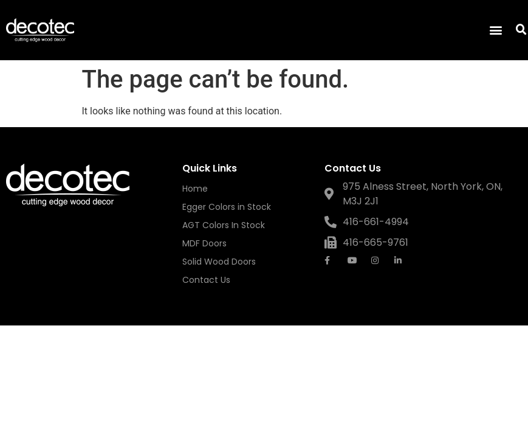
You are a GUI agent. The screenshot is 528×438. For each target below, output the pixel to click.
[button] (495, 30)
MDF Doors (204, 243)
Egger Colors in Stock (226, 207)
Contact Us (206, 280)
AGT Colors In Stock (223, 225)
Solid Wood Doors (219, 261)
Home (195, 188)
